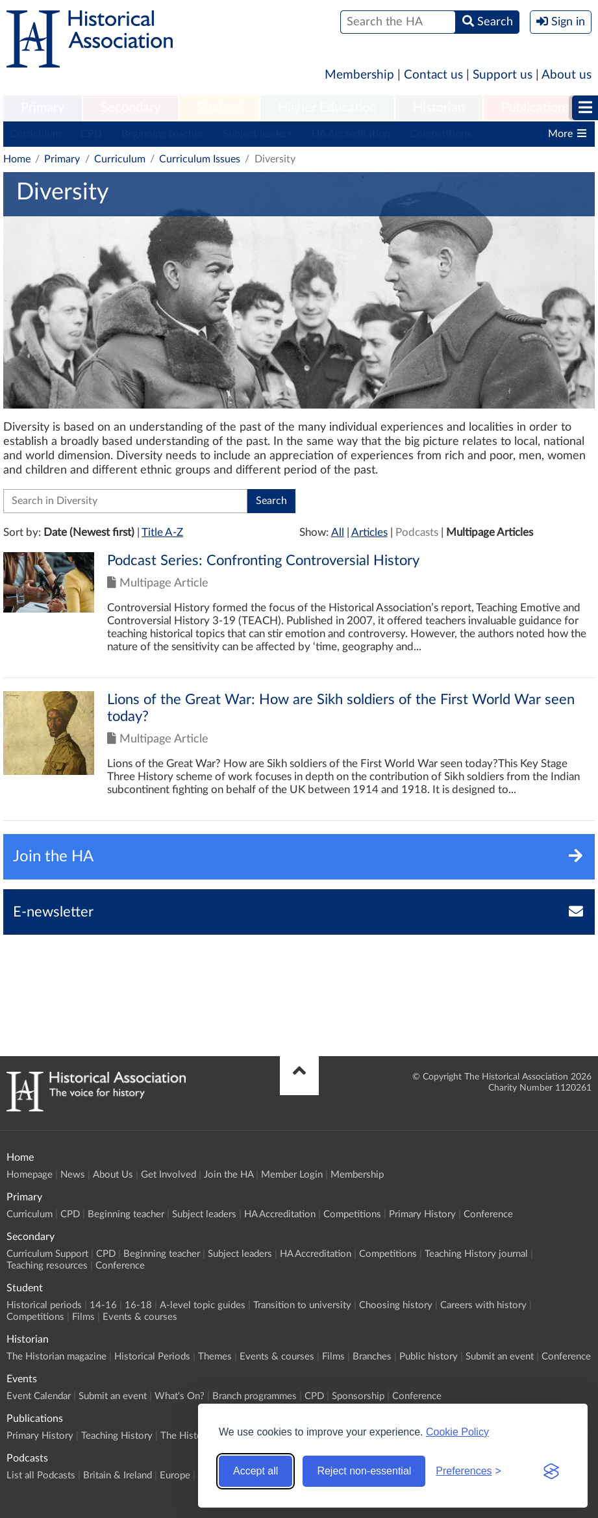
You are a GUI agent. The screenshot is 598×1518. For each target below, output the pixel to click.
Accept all (255, 1470)
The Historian (189, 1436)
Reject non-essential (364, 1470)
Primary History (422, 1214)
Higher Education (327, 107)
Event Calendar (38, 1396)
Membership (359, 75)
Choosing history (395, 1305)
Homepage (29, 1175)
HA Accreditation (351, 134)
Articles (369, 532)
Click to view (299, 614)
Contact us (433, 75)
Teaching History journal (476, 1254)
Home (17, 159)
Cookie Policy (457, 1431)
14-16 (103, 1305)
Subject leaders (257, 134)
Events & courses (140, 1317)
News (72, 1175)
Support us (502, 75)
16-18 (138, 1305)
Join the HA (228, 1175)
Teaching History (117, 1436)
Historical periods (44, 1305)
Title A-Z (162, 532)
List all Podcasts (40, 1475)
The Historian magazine (56, 1356)
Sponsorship (358, 1396)
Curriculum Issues (199, 159)
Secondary (130, 107)
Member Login (292, 1175)
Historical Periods (152, 1356)
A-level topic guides (202, 1305)
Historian (439, 107)
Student (219, 107)
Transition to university (302, 1305)
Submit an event (500, 1356)
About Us (113, 1175)
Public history (428, 1356)
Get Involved (168, 1175)
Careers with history (483, 1305)
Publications (536, 107)
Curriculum (35, 134)
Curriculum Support (47, 1254)
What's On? (180, 1396)
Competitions (440, 134)
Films (83, 1317)
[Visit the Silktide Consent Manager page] (551, 1471)
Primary (42, 107)
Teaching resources (47, 1266)
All (337, 532)
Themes (215, 1356)
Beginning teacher (162, 134)
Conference (488, 1214)
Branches (372, 1356)
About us (567, 75)
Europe (175, 1475)
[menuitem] (42, 108)
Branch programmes (254, 1396)
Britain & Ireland (117, 1475)
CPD (91, 134)
